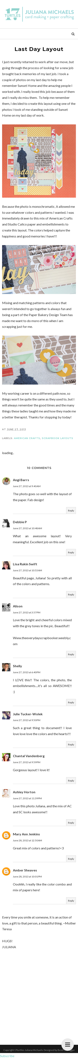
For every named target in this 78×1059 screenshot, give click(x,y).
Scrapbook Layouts (57, 438)
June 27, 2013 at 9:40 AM (27, 486)
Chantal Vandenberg (29, 756)
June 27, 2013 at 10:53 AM (27, 570)
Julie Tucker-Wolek (28, 714)
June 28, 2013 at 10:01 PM (27, 876)
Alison (17, 606)
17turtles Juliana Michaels (28, 1050)
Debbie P (20, 522)
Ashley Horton (24, 792)
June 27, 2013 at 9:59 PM (26, 762)
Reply (71, 510)
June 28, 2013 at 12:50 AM (27, 840)
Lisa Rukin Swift (25, 564)
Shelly (17, 666)
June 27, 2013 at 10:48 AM (27, 528)
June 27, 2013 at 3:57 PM (26, 612)
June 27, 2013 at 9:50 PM (26, 720)
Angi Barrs (21, 480)
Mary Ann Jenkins (26, 834)
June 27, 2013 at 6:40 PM (26, 672)
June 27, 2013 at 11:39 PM (27, 798)
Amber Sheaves (25, 870)
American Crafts (27, 438)
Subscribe (7, 1056)
